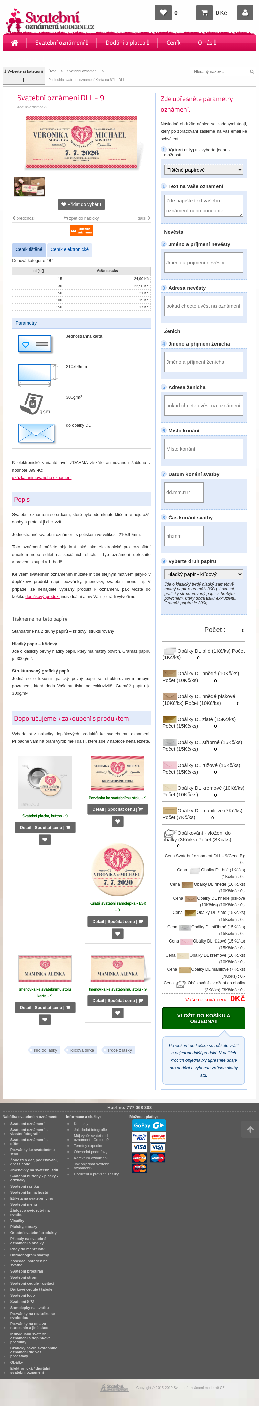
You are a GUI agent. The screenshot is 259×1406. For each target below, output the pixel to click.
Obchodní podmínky (91, 1152)
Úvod (52, 71)
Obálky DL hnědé (200, 673)
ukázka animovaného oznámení (42, 477)
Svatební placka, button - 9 (45, 816)
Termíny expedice (88, 1146)
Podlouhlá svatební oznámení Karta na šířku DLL (86, 80)
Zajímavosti (28, 58)
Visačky (17, 1221)
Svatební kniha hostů (29, 1192)
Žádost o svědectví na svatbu (30, 1212)
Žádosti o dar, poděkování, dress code (34, 1162)
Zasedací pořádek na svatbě (29, 1263)
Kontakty (73, 58)
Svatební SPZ (22, 1301)
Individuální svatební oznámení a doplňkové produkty (30, 1338)
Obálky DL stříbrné (202, 742)
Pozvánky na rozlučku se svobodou (32, 1316)
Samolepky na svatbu (29, 1308)
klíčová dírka (82, 1050)
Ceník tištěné (29, 249)
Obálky (16, 1362)
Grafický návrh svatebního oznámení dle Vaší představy (34, 1352)
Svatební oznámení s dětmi (29, 1142)
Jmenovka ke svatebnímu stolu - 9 (118, 989)
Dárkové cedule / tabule (31, 1289)
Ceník (174, 42)
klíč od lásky (45, 1050)
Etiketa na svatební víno (31, 1198)
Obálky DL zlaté (199, 719)
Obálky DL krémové (203, 787)
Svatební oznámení (61, 42)
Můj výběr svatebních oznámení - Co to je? (91, 1138)
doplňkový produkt (42, 596)
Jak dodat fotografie (90, 1130)
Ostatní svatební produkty (33, 1233)
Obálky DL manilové (202, 810)
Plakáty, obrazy (23, 1227)
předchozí (23, 218)
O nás (207, 42)
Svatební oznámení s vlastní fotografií (29, 1132)
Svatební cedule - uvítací (32, 1283)
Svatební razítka (24, 1186)
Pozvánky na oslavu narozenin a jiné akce (29, 1326)
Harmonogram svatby (29, 1255)
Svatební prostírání (27, 1271)
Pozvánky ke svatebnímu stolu (32, 1152)
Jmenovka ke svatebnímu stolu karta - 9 (45, 992)
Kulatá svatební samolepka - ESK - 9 (117, 906)
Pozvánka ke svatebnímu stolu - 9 (117, 798)
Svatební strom (23, 1277)
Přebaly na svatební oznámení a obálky (28, 1241)
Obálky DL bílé (197, 650)
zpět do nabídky (81, 218)
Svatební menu (23, 1204)
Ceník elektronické (70, 249)
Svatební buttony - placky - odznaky (34, 1178)
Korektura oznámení (91, 1158)
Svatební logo (22, 1295)
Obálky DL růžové (201, 765)
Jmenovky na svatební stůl (34, 1170)
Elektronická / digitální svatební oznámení (30, 1370)
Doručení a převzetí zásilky (96, 1174)
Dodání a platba (127, 42)
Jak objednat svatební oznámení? (92, 1166)
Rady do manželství (28, 1249)
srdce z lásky (120, 1050)
